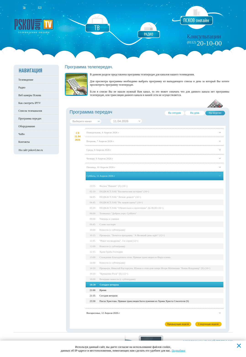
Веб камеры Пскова (30, 95)
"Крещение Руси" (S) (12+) (114, 273)
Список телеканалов (30, 110)
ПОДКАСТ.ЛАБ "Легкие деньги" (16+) (120, 197)
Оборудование (27, 126)
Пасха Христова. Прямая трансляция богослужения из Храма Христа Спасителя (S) (144, 301)
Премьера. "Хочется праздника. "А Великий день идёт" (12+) (132, 235)
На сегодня (174, 112)
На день (194, 112)
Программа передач (30, 118)
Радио (22, 87)
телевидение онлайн (34, 32)
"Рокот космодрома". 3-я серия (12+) (119, 240)
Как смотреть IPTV (30, 103)
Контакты (24, 141)
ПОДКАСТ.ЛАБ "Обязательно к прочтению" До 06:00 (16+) (131, 207)
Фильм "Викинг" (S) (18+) (113, 186)
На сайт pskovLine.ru (31, 150)
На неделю (215, 112)
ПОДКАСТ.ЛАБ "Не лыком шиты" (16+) (121, 202)
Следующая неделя (208, 324)
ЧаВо (22, 134)
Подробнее (178, 350)
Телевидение (26, 79)
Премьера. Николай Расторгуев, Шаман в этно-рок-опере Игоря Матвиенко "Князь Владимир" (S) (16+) (155, 268)
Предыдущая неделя (178, 324)
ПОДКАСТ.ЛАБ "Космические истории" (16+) (124, 191)
